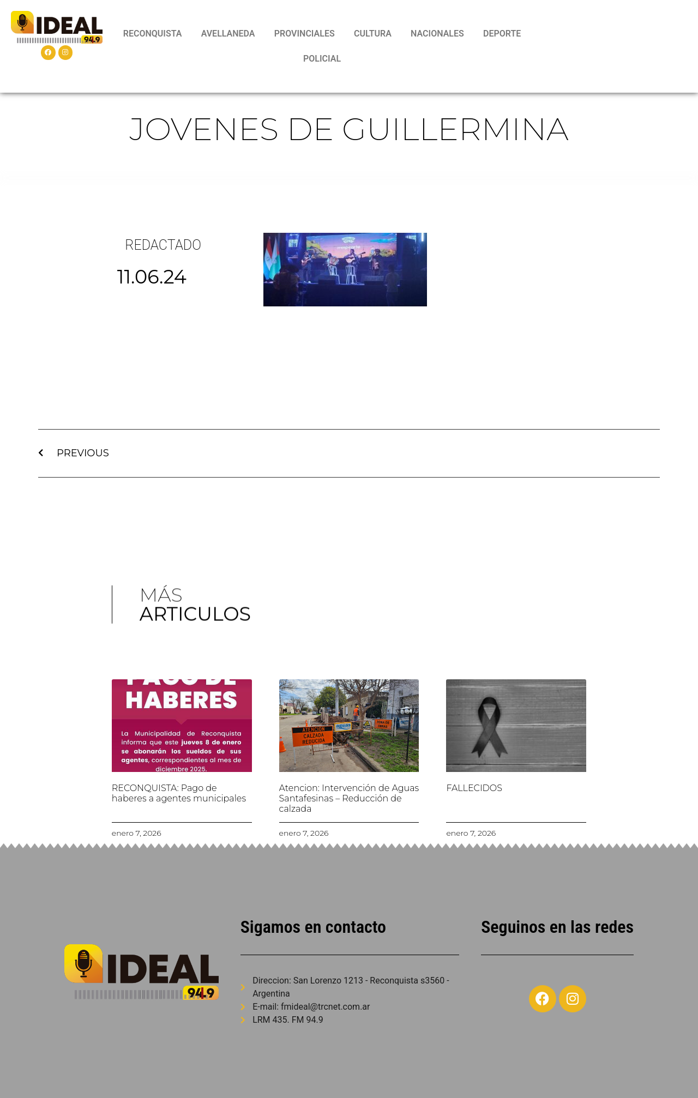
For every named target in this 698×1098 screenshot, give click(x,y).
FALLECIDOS (474, 788)
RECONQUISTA (152, 33)
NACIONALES (437, 33)
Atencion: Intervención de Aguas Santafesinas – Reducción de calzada (349, 798)
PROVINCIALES (304, 33)
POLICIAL (322, 58)
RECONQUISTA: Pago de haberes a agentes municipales (179, 793)
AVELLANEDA (228, 33)
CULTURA (373, 33)
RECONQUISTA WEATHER (613, 46)
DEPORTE (502, 33)
